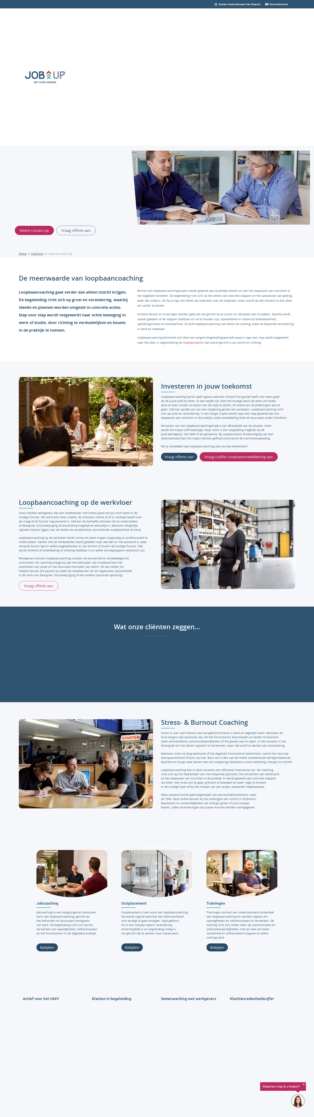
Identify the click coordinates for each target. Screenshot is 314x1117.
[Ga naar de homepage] (45, 77)
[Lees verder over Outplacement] (157, 873)
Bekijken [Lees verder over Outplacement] (132, 947)
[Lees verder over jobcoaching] (71, 873)
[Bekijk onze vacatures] (239, 4)
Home (23, 254)
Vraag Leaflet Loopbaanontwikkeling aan (239, 456)
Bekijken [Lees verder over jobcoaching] (47, 947)
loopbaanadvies (193, 342)
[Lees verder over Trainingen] (241, 873)
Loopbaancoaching (59, 254)
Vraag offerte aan (179, 456)
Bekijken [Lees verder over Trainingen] (217, 947)
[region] (264, 1095)
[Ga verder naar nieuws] (279, 4)
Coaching (37, 254)
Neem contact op (34, 230)
